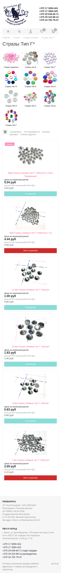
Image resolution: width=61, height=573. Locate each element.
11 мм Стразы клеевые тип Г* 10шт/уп (30, 289)
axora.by (55, 564)
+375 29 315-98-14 (49, 17)
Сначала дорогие (28, 134)
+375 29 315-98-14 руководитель (19, 554)
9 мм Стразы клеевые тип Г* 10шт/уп (30, 403)
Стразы (16, 38)
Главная (6, 38)
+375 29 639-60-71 (49, 14)
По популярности (32, 132)
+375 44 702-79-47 (49, 20)
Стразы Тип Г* (48, 38)
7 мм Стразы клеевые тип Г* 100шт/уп (30, 460)
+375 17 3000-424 (48, 8)
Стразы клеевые (30, 38)
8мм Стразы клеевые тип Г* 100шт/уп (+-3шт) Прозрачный (30, 174)
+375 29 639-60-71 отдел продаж (19, 550)
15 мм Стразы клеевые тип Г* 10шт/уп (30, 346)
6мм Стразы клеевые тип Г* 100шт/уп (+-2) (30, 233)
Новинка (9, 144)
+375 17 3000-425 (48, 11)
